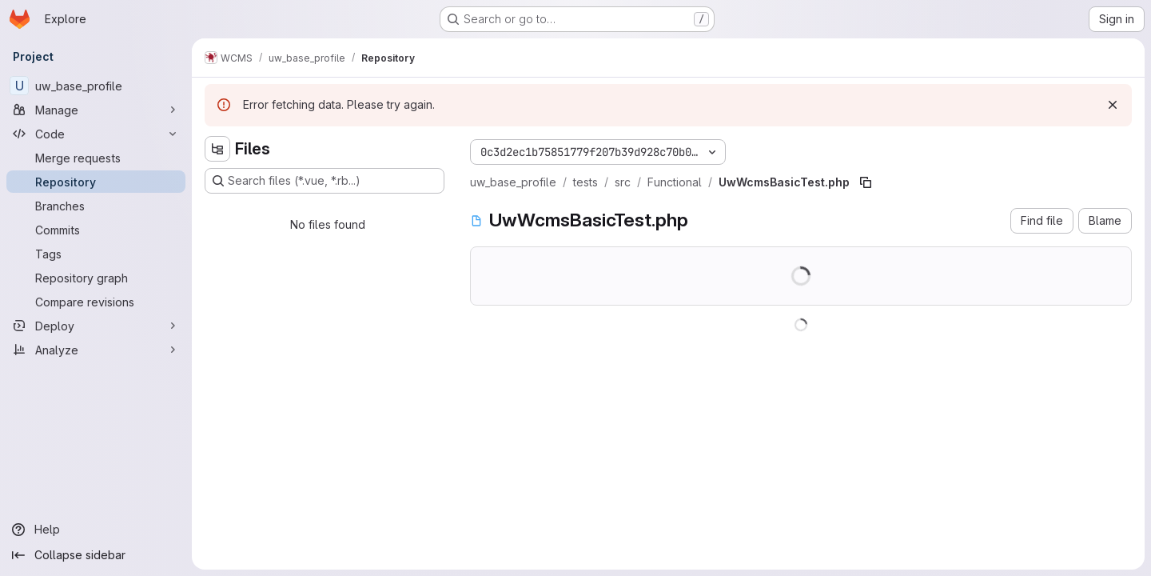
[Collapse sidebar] (95, 555)
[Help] (95, 529)
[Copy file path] (865, 182)
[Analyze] (95, 349)
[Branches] (95, 205)
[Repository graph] (95, 277)
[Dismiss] (1112, 104)
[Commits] (95, 229)
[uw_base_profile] (95, 85)
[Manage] (95, 109)
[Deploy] (95, 325)
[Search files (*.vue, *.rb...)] (324, 181)
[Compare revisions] (95, 301)
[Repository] (95, 181)
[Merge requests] (95, 157)
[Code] (95, 133)
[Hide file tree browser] (217, 149)
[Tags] (95, 253)
